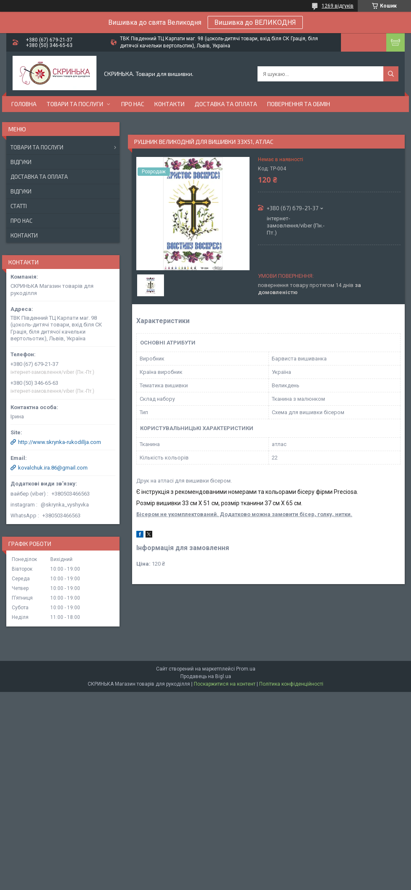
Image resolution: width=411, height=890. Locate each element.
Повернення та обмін (298, 103)
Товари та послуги (75, 103)
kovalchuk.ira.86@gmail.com (53, 468)
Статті (18, 206)
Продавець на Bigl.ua (205, 676)
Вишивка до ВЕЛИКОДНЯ (255, 22)
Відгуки (20, 162)
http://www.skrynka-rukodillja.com (59, 442)
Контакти (169, 103)
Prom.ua (245, 669)
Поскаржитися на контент (224, 684)
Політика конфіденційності (291, 684)
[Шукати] (390, 73)
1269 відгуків (338, 6)
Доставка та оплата (226, 103)
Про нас (132, 103)
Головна (23, 103)
